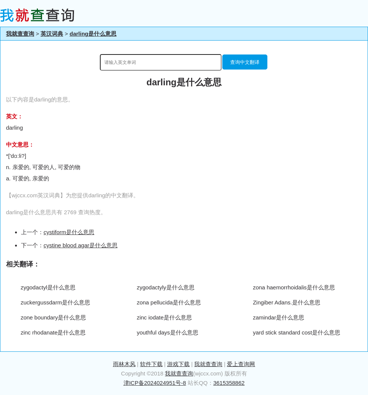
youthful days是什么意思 (167, 332)
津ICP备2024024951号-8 (155, 383)
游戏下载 (178, 364)
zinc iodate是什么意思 (164, 317)
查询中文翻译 (244, 62)
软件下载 (151, 364)
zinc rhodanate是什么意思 (53, 332)
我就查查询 (20, 33)
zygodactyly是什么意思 (165, 287)
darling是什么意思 (92, 33)
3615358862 (228, 383)
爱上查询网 (241, 364)
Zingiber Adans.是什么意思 (286, 302)
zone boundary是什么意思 (53, 317)
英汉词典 (52, 33)
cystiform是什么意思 (69, 232)
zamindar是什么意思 (278, 317)
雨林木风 (124, 364)
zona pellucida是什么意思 (169, 302)
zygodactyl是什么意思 (48, 287)
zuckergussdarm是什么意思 (55, 302)
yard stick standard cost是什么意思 (296, 332)
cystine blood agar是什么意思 (81, 245)
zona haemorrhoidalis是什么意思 (294, 287)
